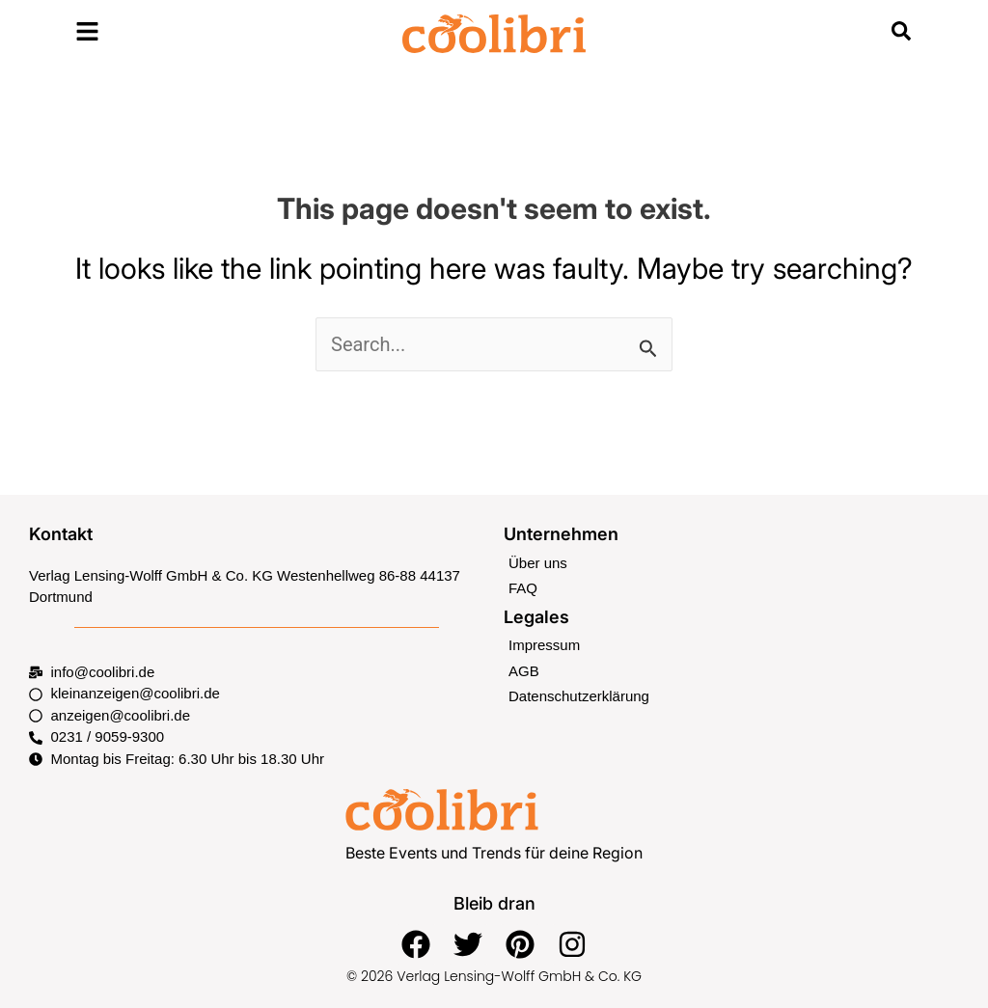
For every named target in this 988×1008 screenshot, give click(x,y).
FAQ (522, 588)
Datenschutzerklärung (578, 696)
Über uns (537, 563)
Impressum (544, 645)
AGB (523, 671)
